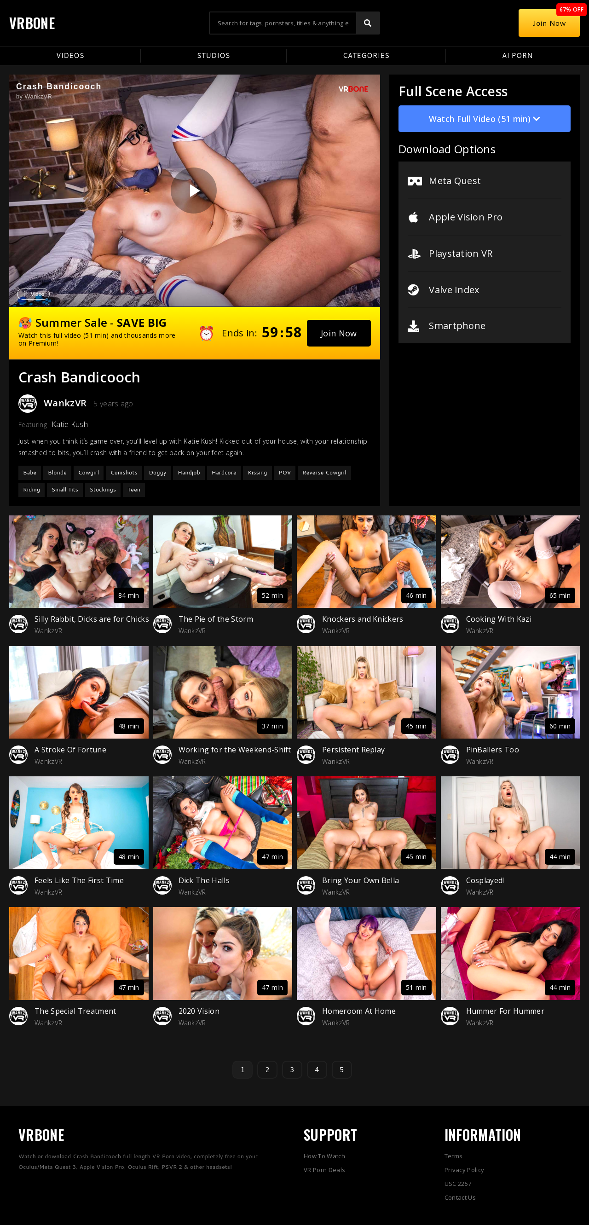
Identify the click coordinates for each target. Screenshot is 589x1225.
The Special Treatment (75, 1011)
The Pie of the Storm (216, 619)
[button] (339, 333)
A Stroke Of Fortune (70, 750)
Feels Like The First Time (79, 880)
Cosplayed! (485, 880)
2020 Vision (199, 1011)
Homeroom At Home (359, 1011)
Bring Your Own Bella (360, 880)
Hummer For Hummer (505, 1011)
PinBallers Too (492, 750)
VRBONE (32, 22)
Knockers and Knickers (363, 619)
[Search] (367, 23)
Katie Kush (70, 424)
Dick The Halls (204, 880)
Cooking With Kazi (498, 619)
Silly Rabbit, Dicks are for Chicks (92, 619)
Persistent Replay (353, 750)
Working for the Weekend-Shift (235, 750)
